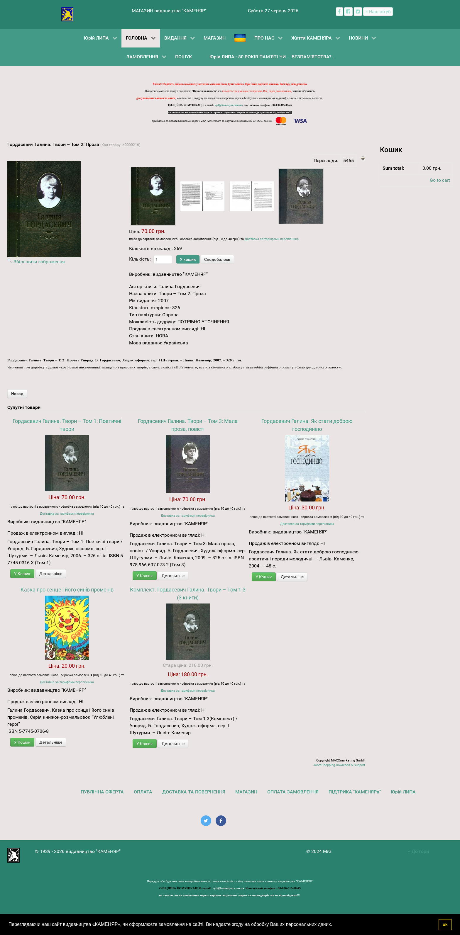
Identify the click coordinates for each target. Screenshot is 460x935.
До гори (418, 851)
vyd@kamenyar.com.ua (228, 105)
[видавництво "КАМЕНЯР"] (67, 14)
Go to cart (440, 180)
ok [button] (445, 924)
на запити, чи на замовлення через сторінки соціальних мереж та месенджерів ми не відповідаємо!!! (230, 112)
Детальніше (50, 573)
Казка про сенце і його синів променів (67, 589)
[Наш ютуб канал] (378, 11)
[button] (334, 925)
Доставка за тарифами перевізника (272, 239)
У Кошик (22, 573)
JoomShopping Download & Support (339, 765)
